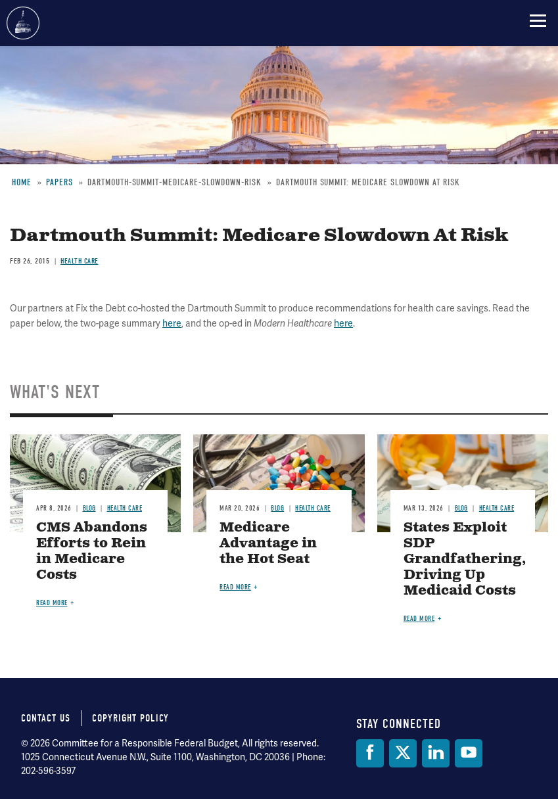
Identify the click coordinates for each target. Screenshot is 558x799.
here (171, 323)
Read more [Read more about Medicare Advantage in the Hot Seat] (235, 587)
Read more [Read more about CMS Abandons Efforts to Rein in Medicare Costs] (52, 603)
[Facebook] (370, 753)
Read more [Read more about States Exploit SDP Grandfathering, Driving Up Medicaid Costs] (419, 618)
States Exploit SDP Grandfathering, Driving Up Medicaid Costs (465, 559)
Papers (59, 182)
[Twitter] (403, 753)
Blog (89, 508)
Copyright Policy (130, 718)
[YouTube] (468, 753)
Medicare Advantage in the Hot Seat (268, 543)
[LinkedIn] (436, 753)
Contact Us (45, 718)
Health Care (79, 260)
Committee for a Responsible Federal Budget (23, 23)
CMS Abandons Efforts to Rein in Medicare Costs (91, 551)
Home (22, 182)
